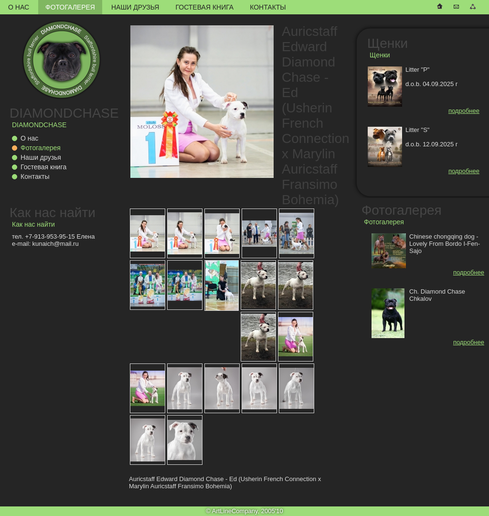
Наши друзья (135, 7)
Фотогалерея (70, 7)
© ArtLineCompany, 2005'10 (244, 511)
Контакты (268, 7)
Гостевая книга (204, 7)
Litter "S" (417, 129)
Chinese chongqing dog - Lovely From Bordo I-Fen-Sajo (444, 243)
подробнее (463, 110)
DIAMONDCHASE (64, 113)
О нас (18, 7)
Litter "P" (417, 69)
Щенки (387, 43)
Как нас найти (53, 212)
